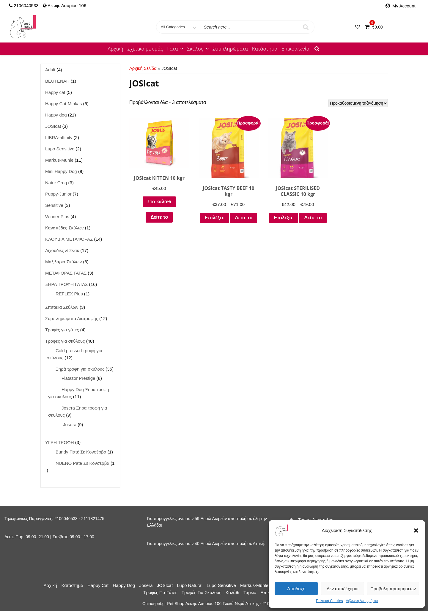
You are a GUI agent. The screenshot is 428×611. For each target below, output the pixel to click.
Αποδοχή (296, 588)
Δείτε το (157, 214)
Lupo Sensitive (221, 585)
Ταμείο (249, 592)
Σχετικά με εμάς (145, 48)
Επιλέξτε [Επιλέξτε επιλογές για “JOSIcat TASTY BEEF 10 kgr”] (224, 215)
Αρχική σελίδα (143, 68)
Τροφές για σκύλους (201, 592)
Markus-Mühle (254, 585)
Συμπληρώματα (230, 48)
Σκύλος (198, 48)
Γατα (175, 48)
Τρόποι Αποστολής (315, 519)
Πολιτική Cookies (329, 601)
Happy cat (97, 585)
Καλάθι (232, 592)
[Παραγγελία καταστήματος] (358, 103)
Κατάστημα (264, 48)
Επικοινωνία (295, 48)
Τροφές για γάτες (160, 592)
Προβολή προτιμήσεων (393, 588)
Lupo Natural (189, 585)
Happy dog (124, 585)
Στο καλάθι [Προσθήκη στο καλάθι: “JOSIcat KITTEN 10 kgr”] (158, 199)
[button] (416, 530)
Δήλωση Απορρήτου (362, 601)
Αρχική (115, 48)
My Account (404, 5)
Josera (146, 585)
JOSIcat (165, 585)
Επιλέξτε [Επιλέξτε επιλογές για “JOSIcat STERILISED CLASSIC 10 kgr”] (291, 215)
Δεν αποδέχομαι (342, 588)
